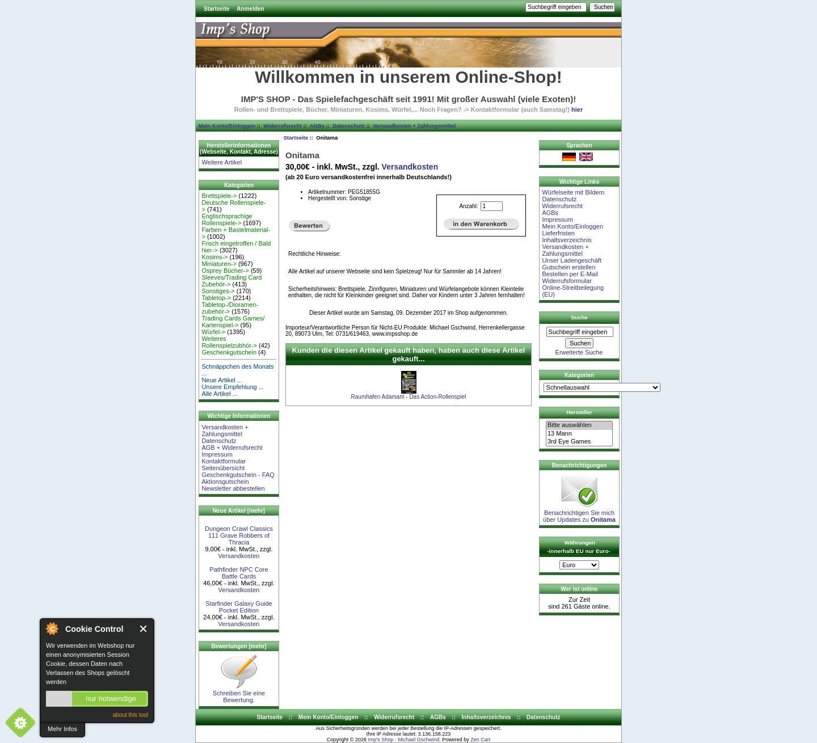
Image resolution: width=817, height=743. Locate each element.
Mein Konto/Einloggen (227, 126)
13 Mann (579, 434)
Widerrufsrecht (282, 126)
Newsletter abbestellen (232, 488)
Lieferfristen (558, 233)
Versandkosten (239, 555)
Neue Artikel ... (221, 380)
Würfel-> (213, 331)
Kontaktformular (223, 461)
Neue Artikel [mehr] (239, 511)
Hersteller (579, 412)
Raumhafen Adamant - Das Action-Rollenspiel (408, 397)
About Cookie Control (51, 628)
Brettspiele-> (219, 195)
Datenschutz (348, 126)
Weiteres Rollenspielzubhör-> (229, 342)
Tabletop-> (216, 297)
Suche (579, 317)
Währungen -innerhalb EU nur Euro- (578, 546)
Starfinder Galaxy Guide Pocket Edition (238, 607)
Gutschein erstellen (568, 267)
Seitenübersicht (223, 468)
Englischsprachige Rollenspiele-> (226, 219)
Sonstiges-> (217, 291)
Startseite (217, 9)
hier (577, 109)
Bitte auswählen (579, 425)
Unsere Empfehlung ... (232, 386)
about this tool (130, 715)
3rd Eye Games (579, 442)
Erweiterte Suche (579, 352)
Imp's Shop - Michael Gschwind (403, 739)
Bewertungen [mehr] (238, 646)
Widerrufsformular (566, 280)
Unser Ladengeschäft (571, 260)
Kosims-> (214, 257)
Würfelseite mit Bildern (573, 192)
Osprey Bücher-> (225, 270)
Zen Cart (480, 739)
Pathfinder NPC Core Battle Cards (238, 573)
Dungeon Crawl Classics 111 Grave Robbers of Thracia (239, 535)
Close (144, 628)
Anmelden (250, 9)
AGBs (317, 126)
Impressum (216, 454)
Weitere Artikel (221, 162)
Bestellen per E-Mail (569, 274)
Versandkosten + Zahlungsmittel (414, 126)
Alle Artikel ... (219, 393)
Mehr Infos (62, 728)
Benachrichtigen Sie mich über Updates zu (579, 513)
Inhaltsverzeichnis (566, 240)
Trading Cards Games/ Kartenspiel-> (232, 321)
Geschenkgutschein (228, 352)
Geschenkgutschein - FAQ (237, 474)
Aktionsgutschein (225, 481)
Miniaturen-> (218, 263)
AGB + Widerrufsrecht (231, 447)
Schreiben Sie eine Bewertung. (239, 693)
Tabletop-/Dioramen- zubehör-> (229, 308)
